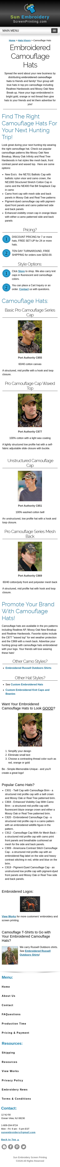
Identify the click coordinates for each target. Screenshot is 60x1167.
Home (12, 40)
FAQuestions (11, 1014)
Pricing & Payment (15, 1032)
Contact (24, 289)
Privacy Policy (12, 1080)
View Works (9, 916)
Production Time (14, 1023)
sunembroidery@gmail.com (18, 1132)
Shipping (8, 1052)
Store (21, 271)
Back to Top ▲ (10, 1139)
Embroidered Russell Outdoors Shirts (28, 668)
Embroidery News (15, 1089)
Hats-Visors (24, 40)
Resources (9, 1062)
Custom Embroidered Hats (26, 684)
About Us (9, 996)
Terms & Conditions (16, 1098)
